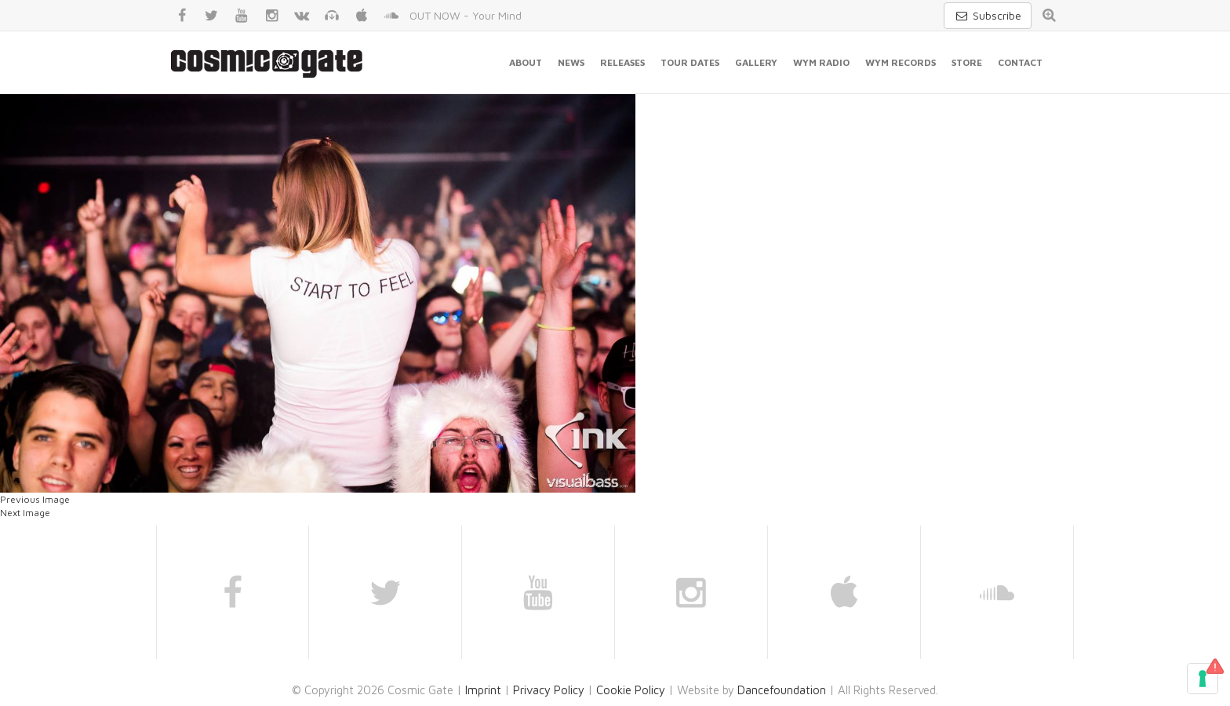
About (525, 62)
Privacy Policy (548, 690)
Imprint (483, 690)
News (571, 62)
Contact (1020, 62)
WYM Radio (821, 62)
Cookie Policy (630, 690)
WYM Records (900, 62)
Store (967, 62)
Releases (622, 62)
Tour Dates (689, 62)
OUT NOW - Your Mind (465, 15)
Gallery (756, 62)
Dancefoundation (781, 690)
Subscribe (987, 15)
